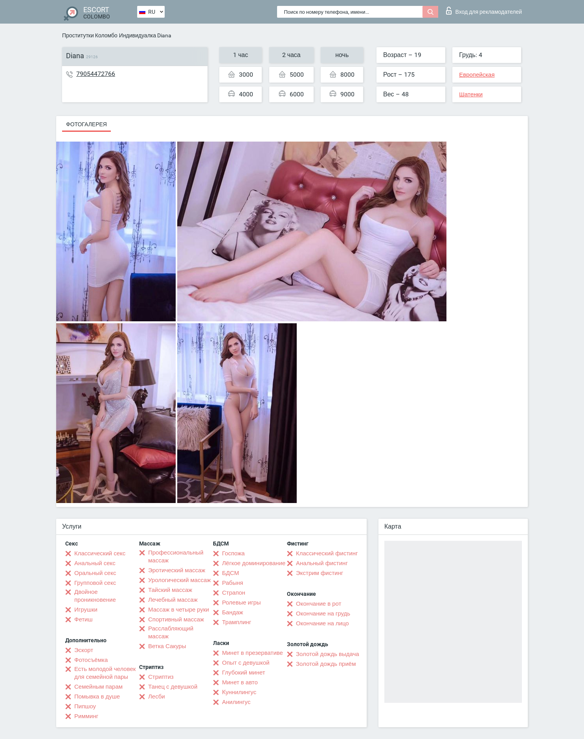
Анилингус (236, 702)
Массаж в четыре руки (178, 609)
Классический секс (99, 553)
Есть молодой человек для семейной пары (105, 672)
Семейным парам (98, 686)
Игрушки (85, 609)
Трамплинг (236, 622)
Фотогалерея (86, 124)
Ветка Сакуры (167, 646)
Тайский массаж (170, 589)
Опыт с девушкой (246, 662)
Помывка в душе (97, 696)
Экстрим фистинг (319, 573)
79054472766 (95, 73)
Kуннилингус (239, 692)
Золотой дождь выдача (327, 654)
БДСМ (230, 573)
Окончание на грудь (323, 613)
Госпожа (233, 553)
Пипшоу (85, 706)
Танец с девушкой (172, 686)
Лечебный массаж (173, 599)
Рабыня (232, 582)
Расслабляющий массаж (170, 632)
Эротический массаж (176, 570)
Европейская (476, 74)
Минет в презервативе (252, 652)
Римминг (86, 716)
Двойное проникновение (95, 595)
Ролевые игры (241, 602)
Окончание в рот (318, 603)
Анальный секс (95, 563)
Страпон (233, 592)
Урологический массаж (179, 580)
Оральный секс (95, 573)
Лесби (156, 696)
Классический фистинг (327, 553)
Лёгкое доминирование (253, 563)
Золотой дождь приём (326, 663)
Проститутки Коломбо (90, 35)
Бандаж (232, 612)
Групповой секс (95, 582)
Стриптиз (161, 676)
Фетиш (83, 619)
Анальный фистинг (322, 563)
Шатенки (471, 94)
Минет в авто (240, 682)
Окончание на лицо (322, 623)
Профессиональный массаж (176, 556)
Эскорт (83, 650)
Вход (484, 10)
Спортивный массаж (176, 619)
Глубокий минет (243, 672)
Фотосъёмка (91, 659)
